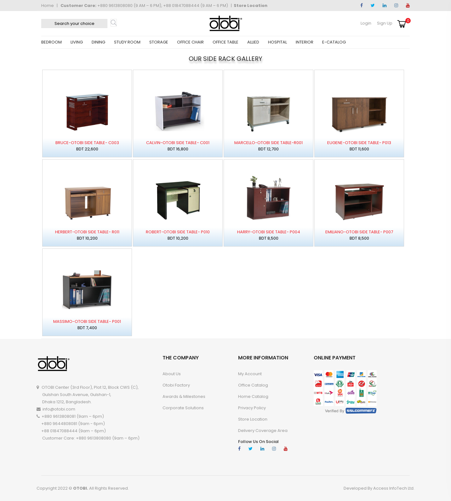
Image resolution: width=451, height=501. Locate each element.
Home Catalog (253, 396)
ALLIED (253, 42)
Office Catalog (253, 385)
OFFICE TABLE (225, 42)
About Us (172, 374)
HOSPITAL (277, 42)
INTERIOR (304, 42)
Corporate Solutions (183, 408)
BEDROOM (51, 42)
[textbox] (74, 23)
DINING (98, 42)
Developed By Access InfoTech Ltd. (379, 488)
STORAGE (158, 42)
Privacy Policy (252, 408)
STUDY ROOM (127, 42)
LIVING (77, 42)
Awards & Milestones (184, 396)
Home (47, 6)
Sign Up (384, 23)
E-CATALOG (334, 42)
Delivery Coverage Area (263, 431)
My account (250, 374)
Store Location (250, 6)
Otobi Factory (176, 385)
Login (366, 23)
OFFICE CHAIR (190, 42)
